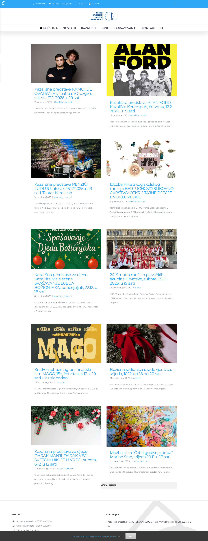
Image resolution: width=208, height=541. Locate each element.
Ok (130, 536)
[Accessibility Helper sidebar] (3, 3)
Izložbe (97, 423)
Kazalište (59, 102)
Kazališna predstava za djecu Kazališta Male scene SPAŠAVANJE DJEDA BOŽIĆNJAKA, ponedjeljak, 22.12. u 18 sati (91, 237)
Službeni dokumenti (24, 514)
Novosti (68, 102)
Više (119, 536)
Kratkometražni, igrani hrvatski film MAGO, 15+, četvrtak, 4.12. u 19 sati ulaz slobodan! (65, 331)
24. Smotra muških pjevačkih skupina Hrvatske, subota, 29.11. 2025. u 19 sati (151, 232)
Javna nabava (20, 528)
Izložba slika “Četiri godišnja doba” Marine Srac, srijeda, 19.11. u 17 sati (103, 417)
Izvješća (17, 521)
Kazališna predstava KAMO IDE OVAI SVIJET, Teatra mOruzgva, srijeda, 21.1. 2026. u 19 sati (63, 93)
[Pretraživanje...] (162, 28)
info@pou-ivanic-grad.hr (27, 478)
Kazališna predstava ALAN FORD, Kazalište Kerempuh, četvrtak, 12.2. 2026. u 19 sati (148, 481)
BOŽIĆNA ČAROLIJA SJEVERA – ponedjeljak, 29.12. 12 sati (136, 488)
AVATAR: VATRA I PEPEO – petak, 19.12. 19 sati (130, 502)
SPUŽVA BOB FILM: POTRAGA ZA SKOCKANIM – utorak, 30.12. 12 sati (141, 495)
